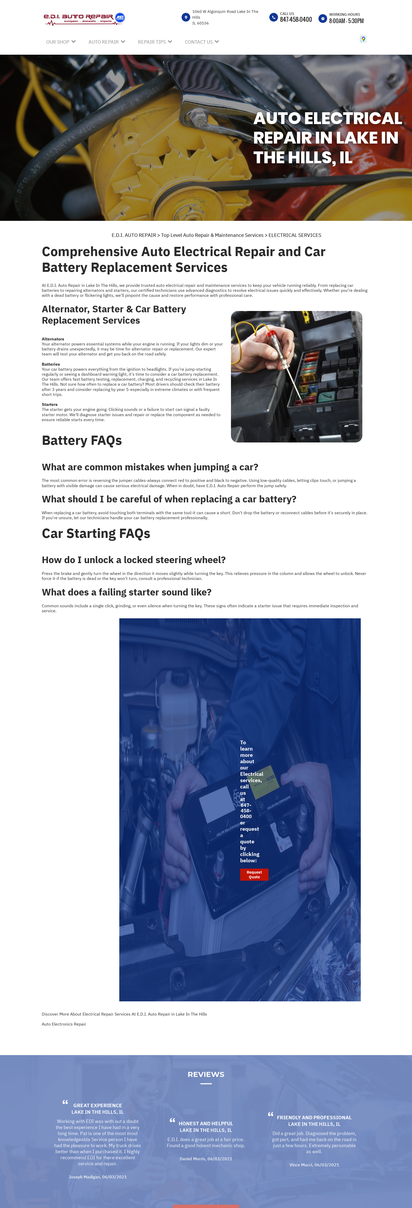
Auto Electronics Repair (64, 1024)
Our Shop (57, 42)
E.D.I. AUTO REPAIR (134, 235)
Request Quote (254, 874)
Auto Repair (104, 42)
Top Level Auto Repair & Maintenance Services (212, 235)
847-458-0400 (296, 19)
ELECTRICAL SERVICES (295, 235)
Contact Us (199, 42)
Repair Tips (152, 42)
